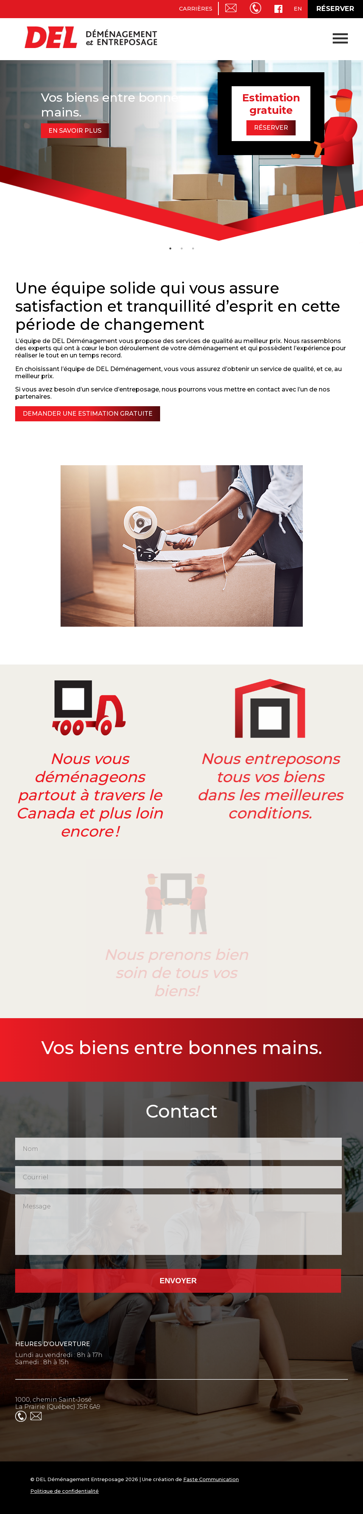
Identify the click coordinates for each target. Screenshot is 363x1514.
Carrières (195, 8)
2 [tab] (181, 248)
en (298, 8)
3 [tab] (193, 248)
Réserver (335, 9)
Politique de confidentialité (64, 1491)
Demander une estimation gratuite (86, 413)
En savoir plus (74, 130)
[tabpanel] (181, 151)
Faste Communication (211, 1479)
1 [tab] (170, 248)
